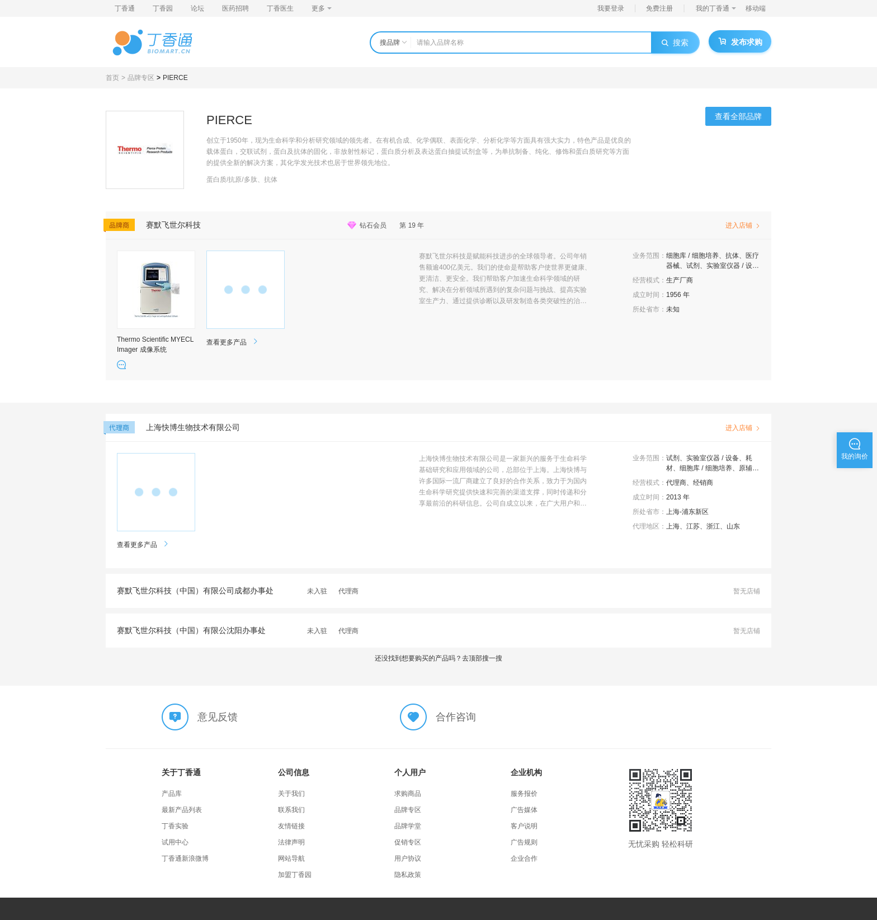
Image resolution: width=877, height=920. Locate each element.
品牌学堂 (407, 826)
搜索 (675, 42)
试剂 (693, 266)
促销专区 (407, 842)
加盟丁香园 (295, 875)
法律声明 (291, 842)
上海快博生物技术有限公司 (193, 427)
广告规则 (524, 842)
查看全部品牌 (738, 116)
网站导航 (291, 858)
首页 (112, 78)
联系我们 (291, 810)
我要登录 (610, 8)
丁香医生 (280, 8)
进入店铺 (742, 225)
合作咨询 (456, 717)
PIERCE (175, 78)
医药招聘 (235, 8)
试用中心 (175, 842)
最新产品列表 (182, 810)
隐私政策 (407, 875)
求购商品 (407, 794)
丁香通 (125, 8)
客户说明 (524, 826)
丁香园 (163, 8)
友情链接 (291, 826)
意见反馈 (217, 717)
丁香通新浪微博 (185, 858)
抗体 (732, 256)
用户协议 (407, 858)
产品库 (172, 794)
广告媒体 (524, 810)
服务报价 (524, 794)
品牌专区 (141, 78)
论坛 (197, 8)
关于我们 (291, 794)
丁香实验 (175, 826)
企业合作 (524, 858)
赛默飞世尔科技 (173, 224)
